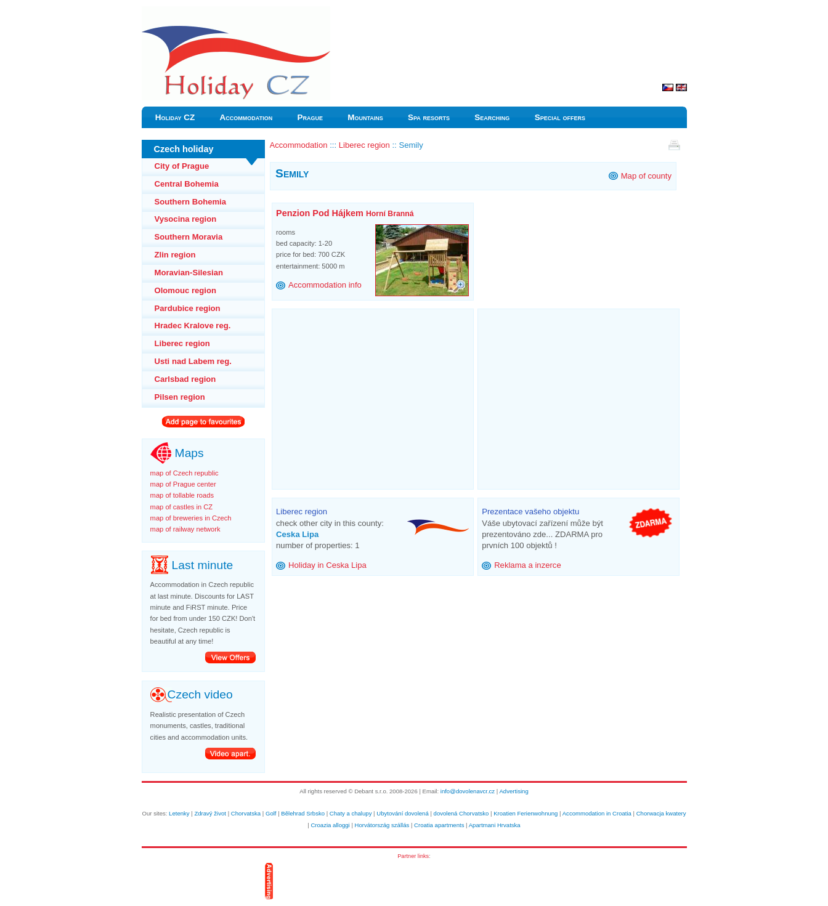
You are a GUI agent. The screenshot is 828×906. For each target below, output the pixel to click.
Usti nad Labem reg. (193, 361)
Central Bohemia (187, 183)
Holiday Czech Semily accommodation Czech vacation (236, 11)
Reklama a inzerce (527, 565)
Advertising (513, 791)
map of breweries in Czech (191, 518)
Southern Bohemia (191, 201)
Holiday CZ (175, 117)
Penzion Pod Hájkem (344, 213)
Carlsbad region (185, 379)
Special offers (560, 117)
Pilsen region (180, 397)
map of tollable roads (182, 495)
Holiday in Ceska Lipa (327, 565)
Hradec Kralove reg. (193, 325)
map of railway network (185, 529)
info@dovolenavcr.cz (467, 791)
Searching (491, 117)
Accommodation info (325, 284)
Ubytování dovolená (402, 813)
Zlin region (175, 254)
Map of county (646, 175)
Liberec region (182, 343)
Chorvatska (246, 813)
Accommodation (246, 117)
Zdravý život (210, 813)
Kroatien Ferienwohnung (525, 813)
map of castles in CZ (181, 507)
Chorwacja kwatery (661, 813)
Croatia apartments (439, 825)
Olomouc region (186, 290)
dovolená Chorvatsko (461, 813)
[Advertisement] (379, 395)
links (423, 856)
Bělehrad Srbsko (303, 813)
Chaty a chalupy (351, 813)
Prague (310, 117)
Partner (406, 856)
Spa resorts (429, 117)
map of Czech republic (184, 473)
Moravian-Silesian (189, 272)
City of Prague (182, 166)
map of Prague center (183, 484)
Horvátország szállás (382, 825)
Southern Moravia (189, 236)
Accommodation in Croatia (596, 813)
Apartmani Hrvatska (495, 825)
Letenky (179, 813)
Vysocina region (186, 219)
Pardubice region (188, 308)
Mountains (365, 117)
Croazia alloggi (329, 825)
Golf (271, 813)
